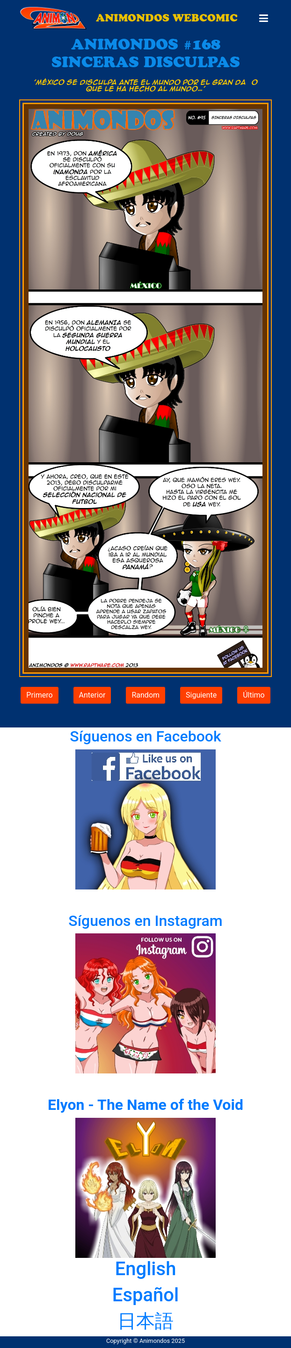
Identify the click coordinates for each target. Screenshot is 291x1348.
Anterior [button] (92, 695)
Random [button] (145, 695)
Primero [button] (39, 695)
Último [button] (254, 695)
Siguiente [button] (201, 695)
